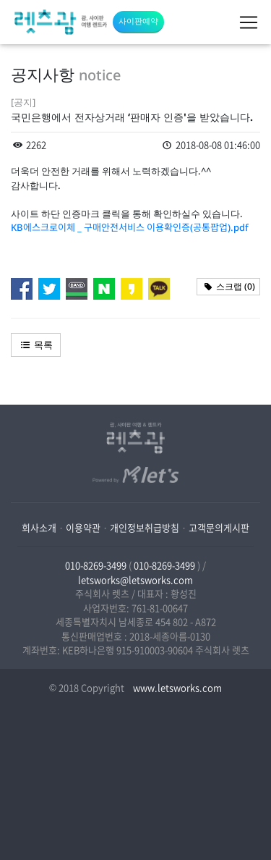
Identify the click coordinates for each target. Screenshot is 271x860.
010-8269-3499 (95, 565)
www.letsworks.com (176, 687)
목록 (36, 344)
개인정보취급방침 (144, 527)
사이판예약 (138, 20)
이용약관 (83, 527)
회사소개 (39, 527)
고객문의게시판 (219, 527)
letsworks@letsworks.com (135, 579)
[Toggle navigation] (248, 22)
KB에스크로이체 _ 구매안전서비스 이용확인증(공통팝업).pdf (130, 227)
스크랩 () (228, 286)
